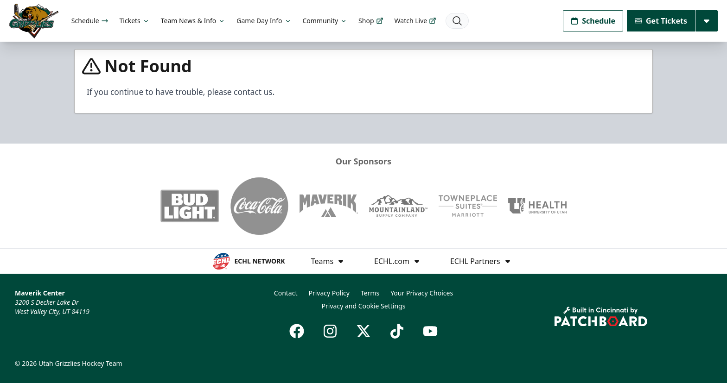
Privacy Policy (329, 293)
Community (325, 20)
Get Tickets (661, 21)
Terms (370, 293)
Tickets (135, 20)
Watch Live (416, 20)
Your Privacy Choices (421, 293)
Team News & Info (193, 20)
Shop (370, 20)
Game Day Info (263, 20)
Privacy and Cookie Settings (364, 305)
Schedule (89, 20)
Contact (286, 293)
